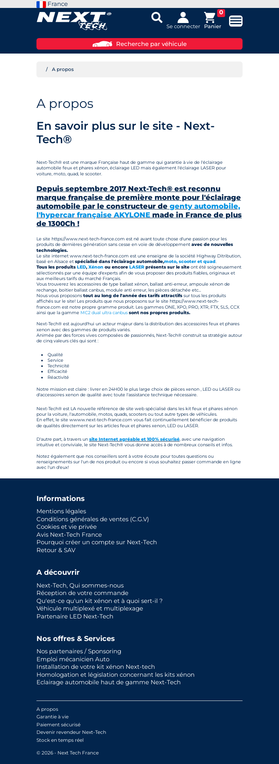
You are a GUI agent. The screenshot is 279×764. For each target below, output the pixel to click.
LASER (137, 267)
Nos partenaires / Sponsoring (78, 651)
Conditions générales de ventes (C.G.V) (92, 519)
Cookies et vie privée (66, 526)
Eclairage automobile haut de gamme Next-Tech (108, 682)
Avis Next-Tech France (69, 534)
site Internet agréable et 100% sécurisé (134, 439)
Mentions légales (61, 511)
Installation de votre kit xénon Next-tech (95, 666)
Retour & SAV (55, 550)
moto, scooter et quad (190, 261)
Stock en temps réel (60, 740)
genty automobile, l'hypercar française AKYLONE (138, 210)
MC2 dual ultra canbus (104, 312)
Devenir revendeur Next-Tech (71, 732)
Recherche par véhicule (139, 44)
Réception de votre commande (82, 593)
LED (81, 267)
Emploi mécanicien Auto (72, 659)
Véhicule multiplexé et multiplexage (89, 608)
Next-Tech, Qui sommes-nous (80, 585)
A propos (47, 709)
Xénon (95, 267)
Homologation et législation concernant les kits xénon (115, 674)
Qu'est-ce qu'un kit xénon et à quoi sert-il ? (99, 601)
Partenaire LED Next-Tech (74, 616)
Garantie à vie (52, 717)
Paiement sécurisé (58, 725)
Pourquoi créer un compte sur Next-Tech (96, 542)
